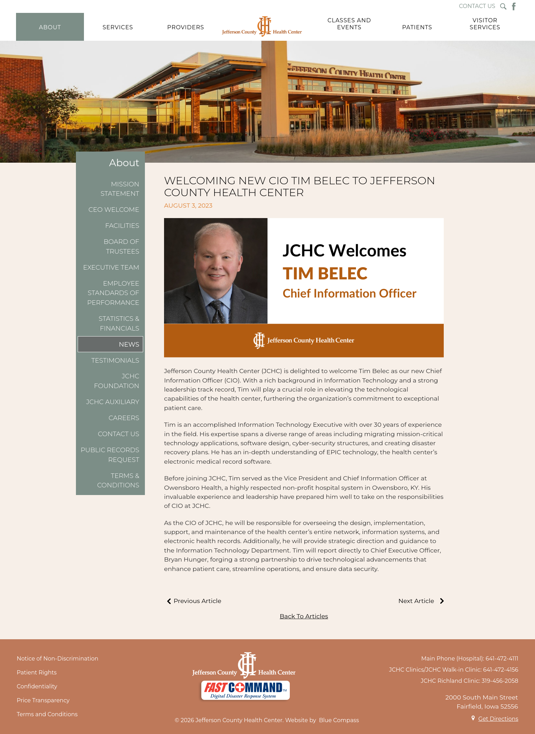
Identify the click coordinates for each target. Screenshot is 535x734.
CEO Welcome (113, 210)
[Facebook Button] (514, 6)
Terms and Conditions (47, 714)
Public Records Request (109, 455)
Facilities (122, 226)
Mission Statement (120, 189)
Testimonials (115, 360)
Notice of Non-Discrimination (57, 658)
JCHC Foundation (116, 381)
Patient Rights (37, 672)
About (124, 163)
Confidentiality (37, 686)
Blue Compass (339, 720)
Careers (124, 418)
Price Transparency (43, 700)
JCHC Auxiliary (112, 402)
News (129, 344)
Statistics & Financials (119, 323)
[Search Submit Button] (503, 6)
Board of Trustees (121, 246)
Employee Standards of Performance (113, 293)
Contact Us (118, 434)
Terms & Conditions (118, 480)
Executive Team (111, 267)
